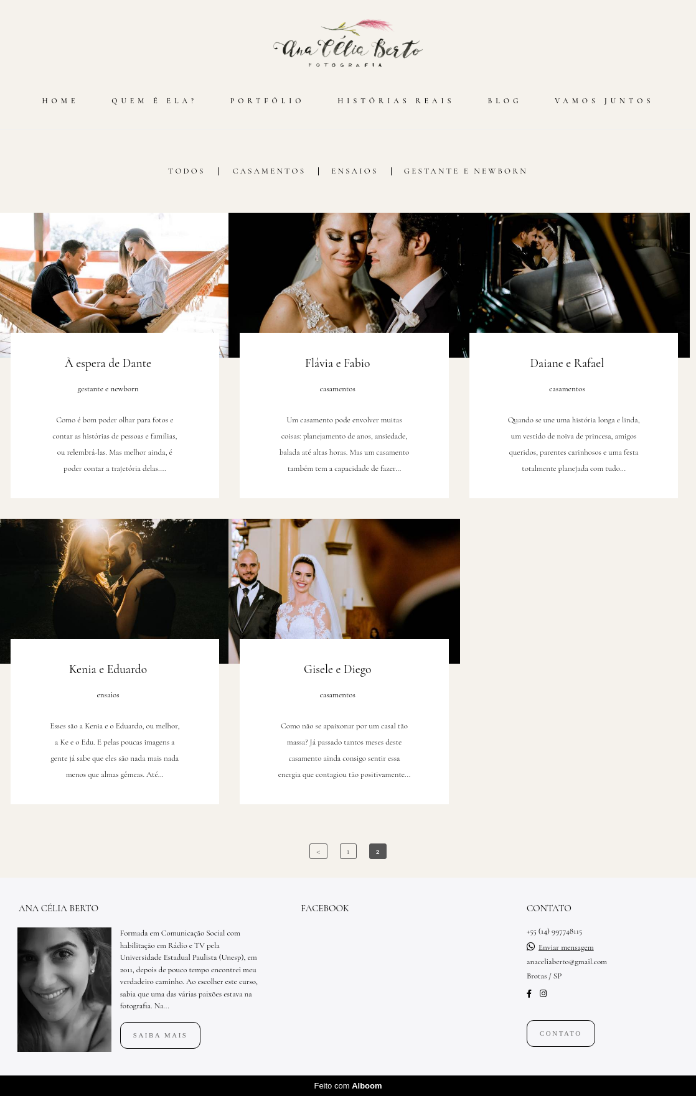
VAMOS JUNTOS (604, 100)
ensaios (354, 171)
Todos (186, 171)
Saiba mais (160, 1035)
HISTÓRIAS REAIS (395, 100)
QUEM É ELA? (154, 100)
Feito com (348, 1085)
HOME (60, 100)
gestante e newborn (466, 171)
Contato (561, 1033)
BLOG (504, 100)
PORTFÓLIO (267, 100)
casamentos (269, 171)
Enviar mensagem (566, 948)
